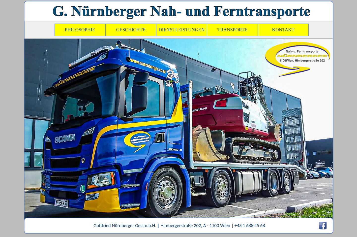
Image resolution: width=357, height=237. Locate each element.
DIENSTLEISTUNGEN (182, 29)
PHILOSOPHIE (80, 29)
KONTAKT (283, 29)
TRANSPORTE (232, 29)
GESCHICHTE (130, 29)
